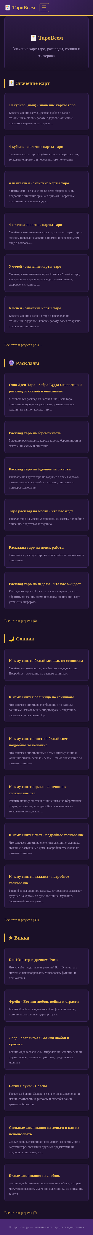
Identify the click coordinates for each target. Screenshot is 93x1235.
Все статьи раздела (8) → (22, 621)
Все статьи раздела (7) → (22, 1213)
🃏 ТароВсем (19, 7)
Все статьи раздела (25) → (23, 345)
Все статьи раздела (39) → (23, 920)
